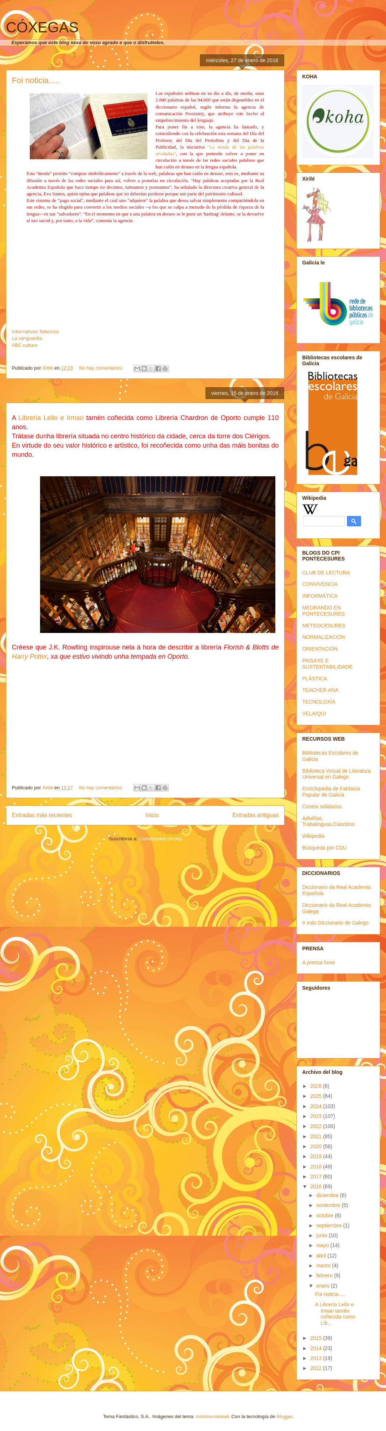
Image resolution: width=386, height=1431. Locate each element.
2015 (316, 1338)
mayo (323, 1245)
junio (322, 1235)
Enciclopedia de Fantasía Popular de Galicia (331, 792)
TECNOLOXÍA (318, 702)
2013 (316, 1358)
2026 (316, 1086)
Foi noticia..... (36, 80)
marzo (324, 1265)
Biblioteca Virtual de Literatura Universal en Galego (336, 774)
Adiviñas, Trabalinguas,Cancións (328, 821)
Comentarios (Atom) (160, 838)
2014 (316, 1348)
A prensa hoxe (318, 962)
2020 (316, 1146)
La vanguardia (27, 338)
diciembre (328, 1195)
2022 (316, 1126)
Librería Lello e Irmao (50, 417)
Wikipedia (313, 836)
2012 (316, 1368)
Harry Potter (29, 656)
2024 (316, 1106)
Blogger (284, 1416)
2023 (316, 1116)
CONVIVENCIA (319, 584)
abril (321, 1256)
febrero (325, 1275)
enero (323, 1286)
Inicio (152, 815)
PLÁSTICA (314, 678)
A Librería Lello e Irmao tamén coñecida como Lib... (335, 1314)
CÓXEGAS (42, 27)
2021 (316, 1136)
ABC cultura (24, 345)
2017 (316, 1176)
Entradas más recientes (42, 815)
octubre (325, 1215)
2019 (316, 1156)
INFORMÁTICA (319, 596)
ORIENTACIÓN (319, 649)
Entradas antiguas (255, 815)
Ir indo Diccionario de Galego (335, 923)
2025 (316, 1096)
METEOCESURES (323, 626)
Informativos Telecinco (35, 331)
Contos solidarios (322, 806)
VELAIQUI (314, 713)
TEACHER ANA (320, 690)
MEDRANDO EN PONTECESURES (323, 611)
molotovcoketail (212, 1416)
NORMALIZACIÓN (323, 637)
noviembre (329, 1205)
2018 (316, 1167)
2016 (316, 1186)
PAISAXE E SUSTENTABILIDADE (327, 664)
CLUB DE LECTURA (326, 573)
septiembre (329, 1225)
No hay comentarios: (101, 368)
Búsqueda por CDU (324, 848)
